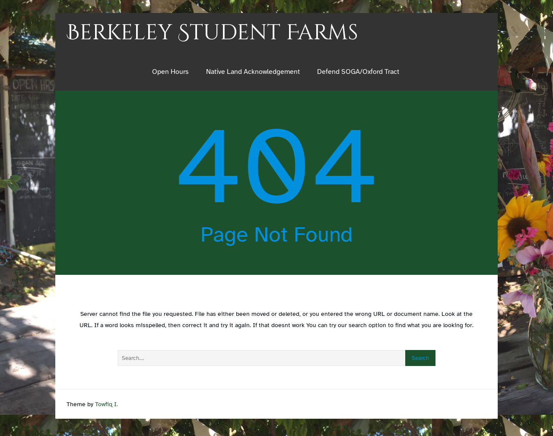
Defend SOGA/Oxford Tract (358, 71)
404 (276, 166)
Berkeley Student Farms (212, 33)
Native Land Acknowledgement (253, 71)
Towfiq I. (106, 404)
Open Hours (170, 71)
